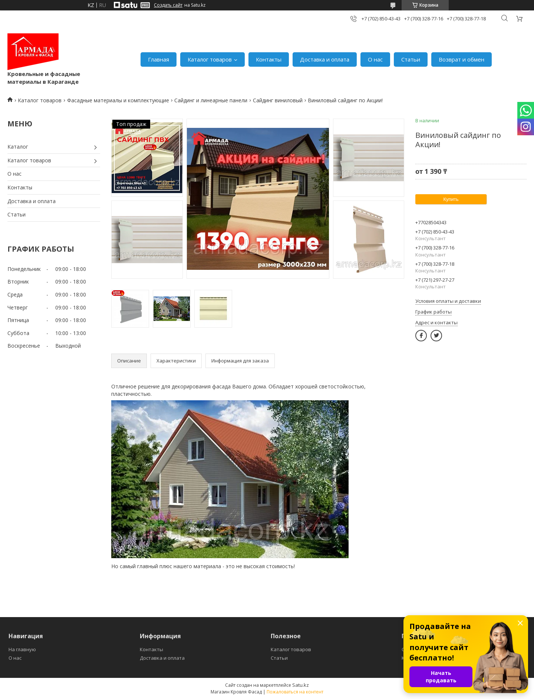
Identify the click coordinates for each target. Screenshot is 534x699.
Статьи (410, 59)
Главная (158, 59)
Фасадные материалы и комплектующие (118, 100)
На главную (22, 649)
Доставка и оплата (324, 59)
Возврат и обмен (461, 59)
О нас (375, 59)
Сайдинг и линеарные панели (210, 100)
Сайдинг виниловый (278, 100)
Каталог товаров (210, 59)
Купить (450, 199)
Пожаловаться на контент (295, 692)
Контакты (268, 59)
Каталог (17, 146)
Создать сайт (168, 5)
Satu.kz (300, 685)
